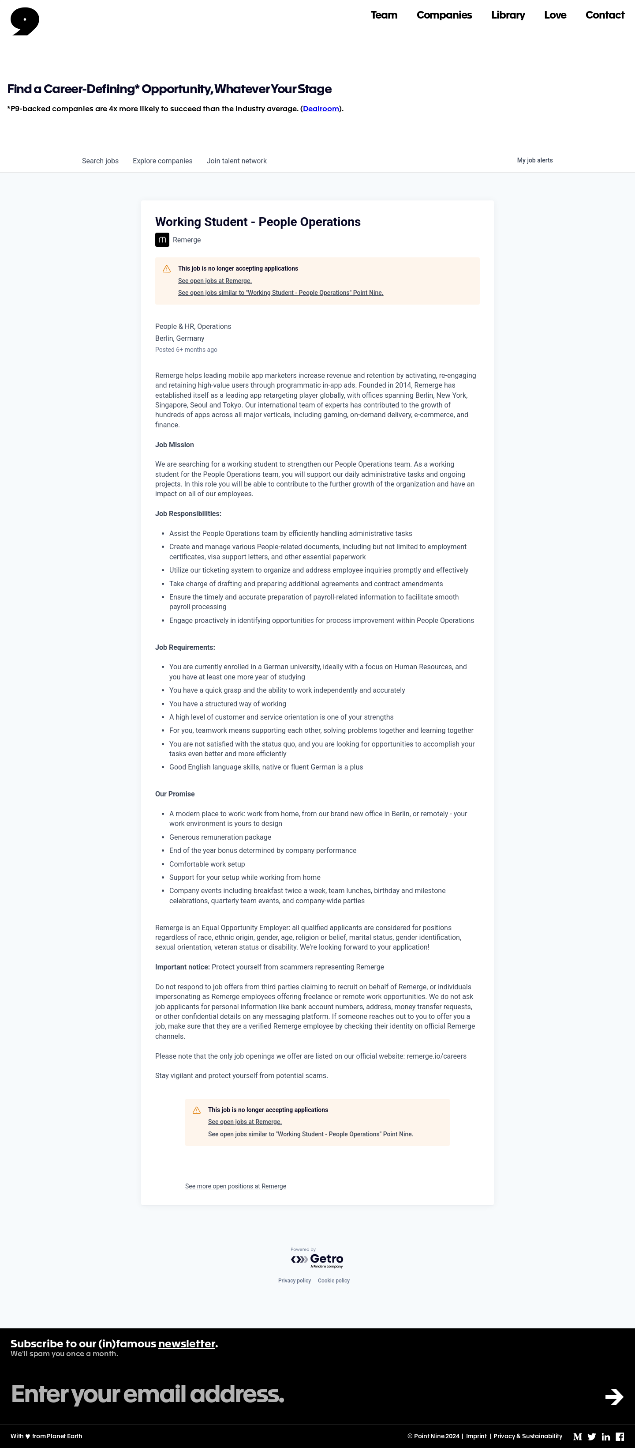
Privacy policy (294, 1281)
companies (162, 161)
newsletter (186, 1344)
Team (384, 16)
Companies (444, 16)
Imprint (476, 1436)
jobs (100, 161)
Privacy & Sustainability (528, 1436)
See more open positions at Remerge (235, 1186)
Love (555, 16)
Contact (605, 16)
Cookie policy (334, 1281)
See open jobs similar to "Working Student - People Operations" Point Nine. (281, 292)
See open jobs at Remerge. (215, 280)
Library (508, 16)
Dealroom (321, 109)
